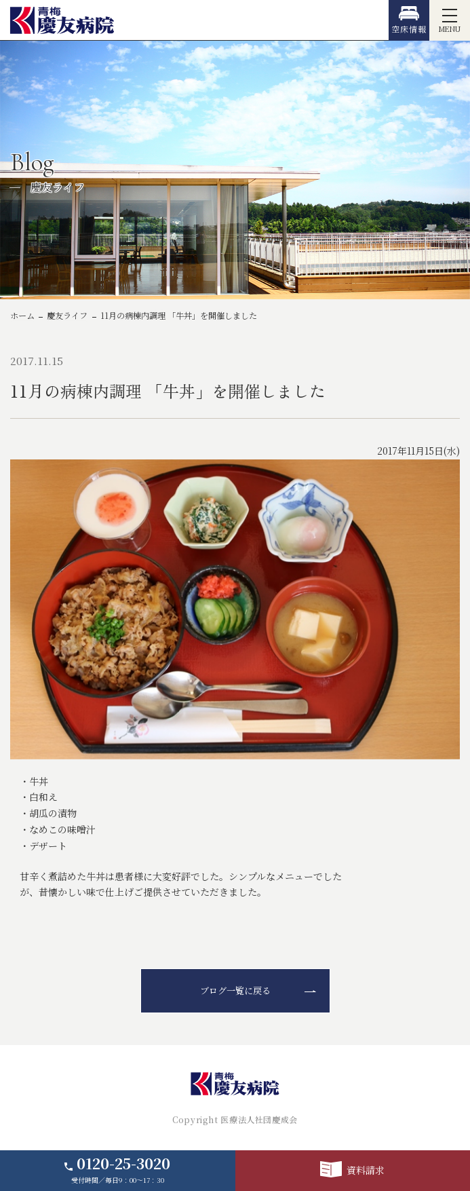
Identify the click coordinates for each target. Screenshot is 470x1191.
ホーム (22, 315)
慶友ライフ (67, 315)
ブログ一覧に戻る (235, 990)
